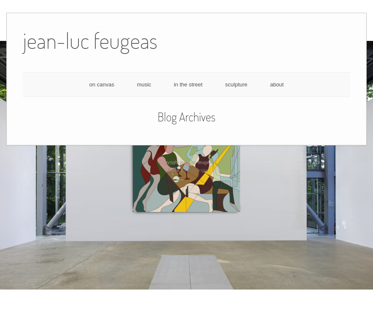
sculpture (236, 84)
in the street (188, 84)
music (144, 84)
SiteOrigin (197, 170)
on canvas (101, 84)
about (277, 84)
